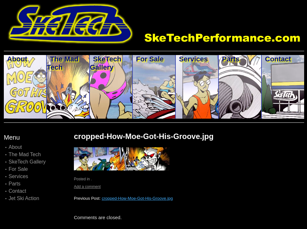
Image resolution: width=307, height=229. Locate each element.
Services (193, 59)
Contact (278, 59)
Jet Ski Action (24, 198)
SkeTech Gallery (105, 63)
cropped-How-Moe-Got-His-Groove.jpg (144, 136)
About (17, 59)
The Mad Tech (62, 63)
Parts (230, 59)
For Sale (150, 59)
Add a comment (87, 186)
